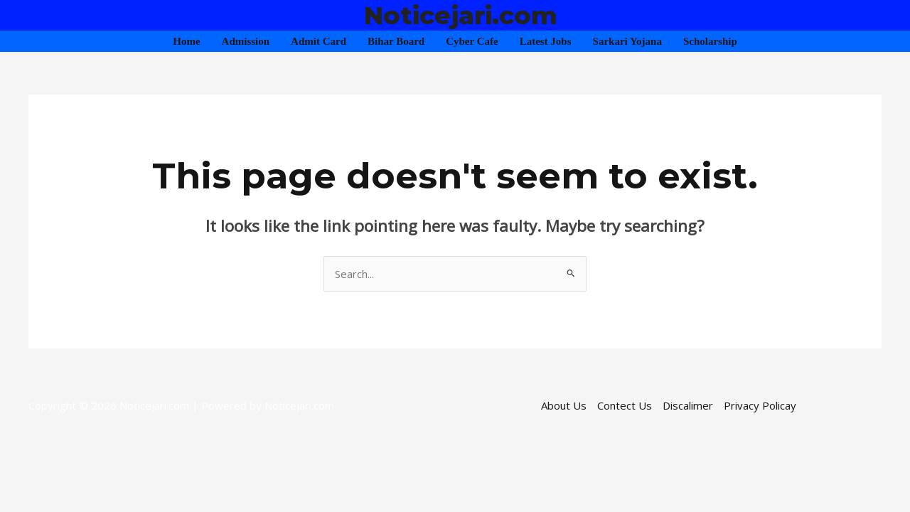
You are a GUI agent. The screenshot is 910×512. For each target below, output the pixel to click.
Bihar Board (396, 41)
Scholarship (710, 41)
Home (186, 41)
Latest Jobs (546, 41)
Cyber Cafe (472, 41)
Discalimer (688, 405)
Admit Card (318, 41)
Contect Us (624, 405)
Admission (246, 41)
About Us (564, 405)
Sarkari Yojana (627, 41)
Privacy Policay (760, 405)
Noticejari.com (460, 15)
